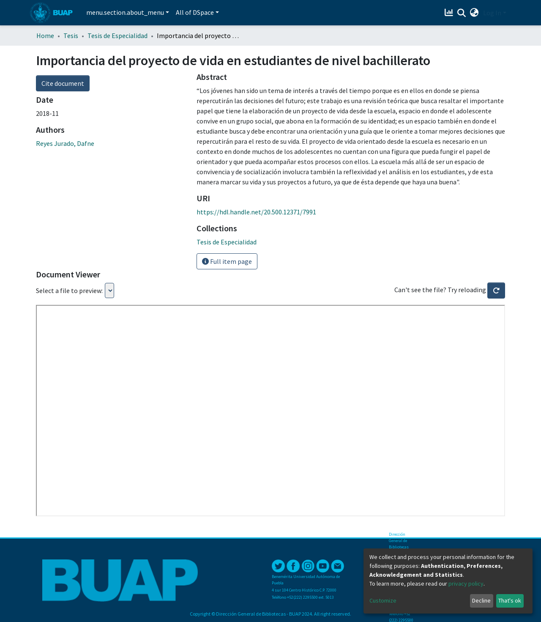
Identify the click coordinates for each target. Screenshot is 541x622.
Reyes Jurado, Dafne (65, 143)
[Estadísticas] (450, 13)
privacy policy (466, 583)
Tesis (70, 35)
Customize (382, 600)
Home (45, 35)
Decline (481, 600)
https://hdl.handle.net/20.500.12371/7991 (256, 212)
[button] (474, 13)
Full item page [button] (227, 261)
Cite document (62, 83)
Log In (492, 12)
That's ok (509, 600)
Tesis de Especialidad (117, 35)
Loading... (109, 290)
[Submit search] (461, 13)
